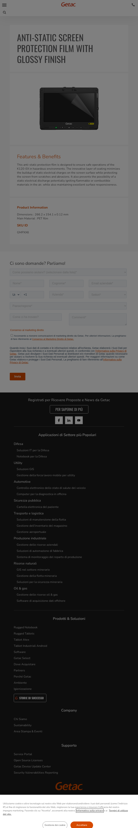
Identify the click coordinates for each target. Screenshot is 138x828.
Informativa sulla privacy (89, 822)
